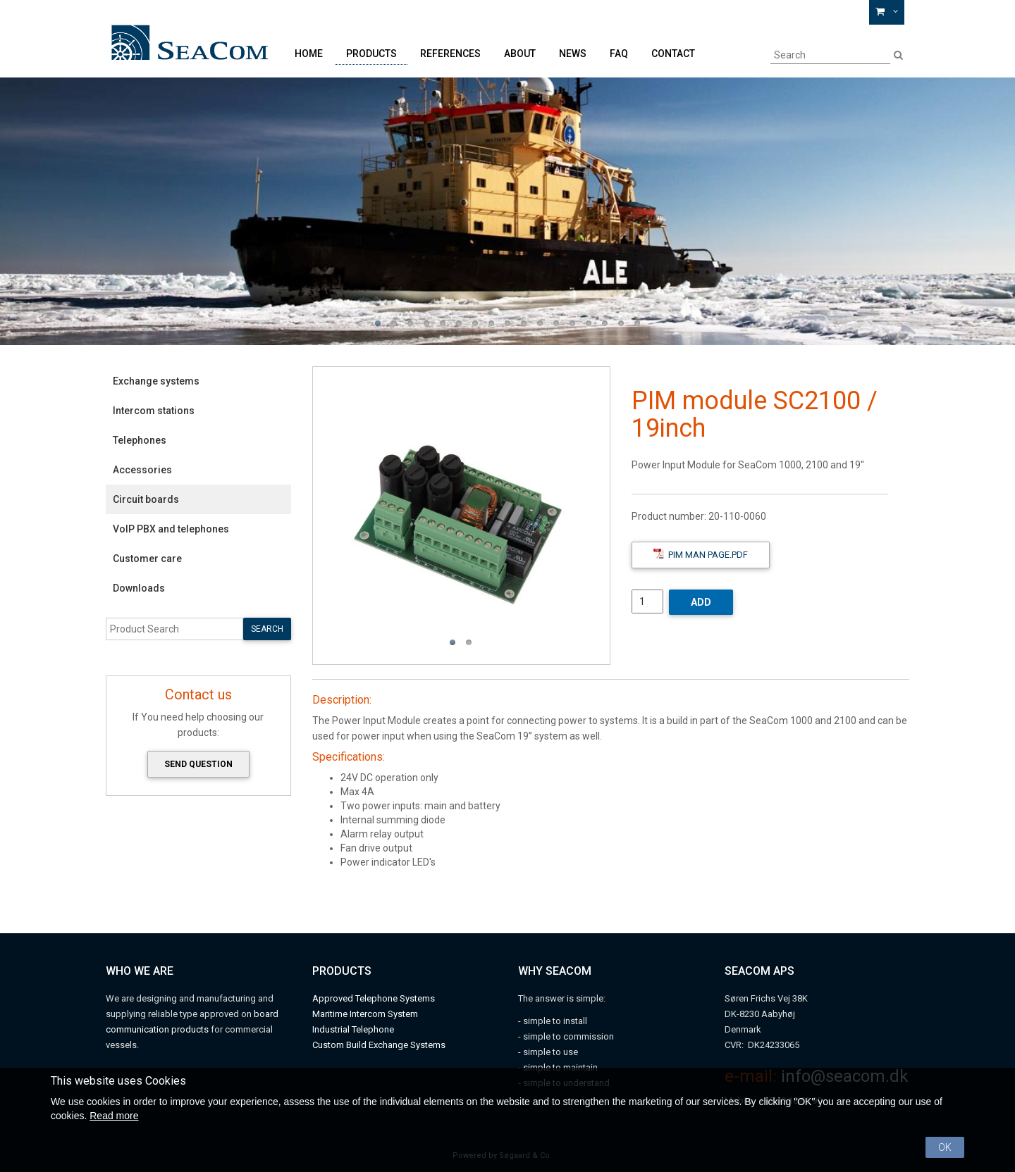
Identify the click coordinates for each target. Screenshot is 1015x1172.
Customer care (147, 558)
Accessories (142, 469)
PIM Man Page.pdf (700, 554)
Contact (673, 53)
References (450, 53)
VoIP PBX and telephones (171, 529)
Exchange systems (156, 381)
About (520, 53)
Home (309, 53)
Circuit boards (146, 499)
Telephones (139, 440)
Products (371, 53)
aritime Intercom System (369, 1014)
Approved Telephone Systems (373, 998)
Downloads (139, 588)
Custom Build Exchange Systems (378, 1045)
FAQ (619, 53)
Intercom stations (154, 410)
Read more (114, 1115)
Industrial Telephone (353, 1029)
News (572, 53)
